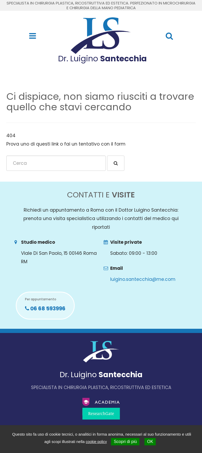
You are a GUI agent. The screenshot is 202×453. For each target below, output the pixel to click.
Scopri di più (125, 441)
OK (150, 441)
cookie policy (96, 442)
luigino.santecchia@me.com (142, 279)
